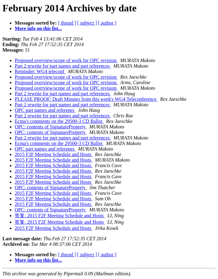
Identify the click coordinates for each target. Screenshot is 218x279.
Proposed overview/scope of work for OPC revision (66, 60)
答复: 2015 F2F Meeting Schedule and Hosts (60, 215)
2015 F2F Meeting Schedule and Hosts (53, 154)
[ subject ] (87, 23)
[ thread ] (67, 23)
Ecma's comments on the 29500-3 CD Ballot (59, 121)
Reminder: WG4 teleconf (40, 71)
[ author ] (107, 23)
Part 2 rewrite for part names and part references (63, 66)
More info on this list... (38, 28)
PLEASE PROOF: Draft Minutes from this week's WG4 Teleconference (86, 99)
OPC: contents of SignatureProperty (51, 126)
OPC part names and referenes (45, 110)
